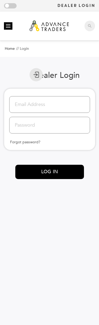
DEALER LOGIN (76, 5)
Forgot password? (25, 142)
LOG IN (49, 171)
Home (10, 48)
